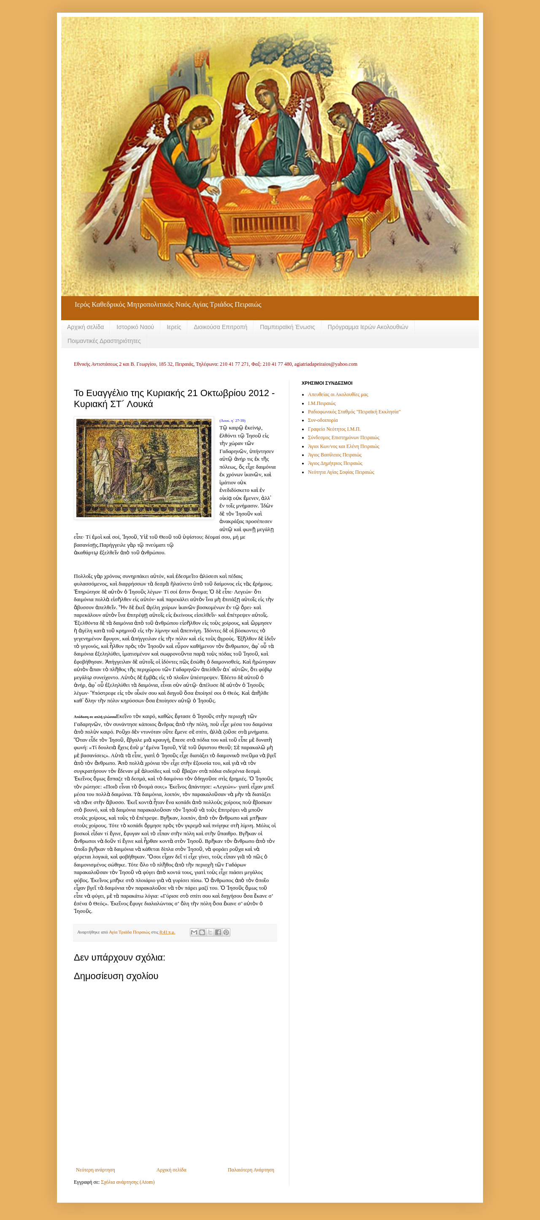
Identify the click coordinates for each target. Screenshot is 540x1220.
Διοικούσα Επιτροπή (220, 327)
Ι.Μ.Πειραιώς (322, 403)
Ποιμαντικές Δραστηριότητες (104, 340)
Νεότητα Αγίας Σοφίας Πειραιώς (341, 472)
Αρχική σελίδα (85, 327)
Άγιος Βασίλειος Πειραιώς (335, 455)
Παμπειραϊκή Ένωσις (287, 327)
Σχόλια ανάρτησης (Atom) (127, 1182)
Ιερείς (174, 327)
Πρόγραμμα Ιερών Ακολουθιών (368, 327)
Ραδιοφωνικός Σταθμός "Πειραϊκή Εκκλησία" (354, 412)
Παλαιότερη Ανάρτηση (251, 1170)
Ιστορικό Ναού (135, 327)
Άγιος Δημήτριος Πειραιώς (335, 463)
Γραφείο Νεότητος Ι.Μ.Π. (334, 429)
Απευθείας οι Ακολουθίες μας (338, 394)
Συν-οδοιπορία (323, 420)
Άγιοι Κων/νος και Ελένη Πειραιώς (343, 446)
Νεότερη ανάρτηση (95, 1170)
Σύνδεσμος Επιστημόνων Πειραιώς (343, 437)
